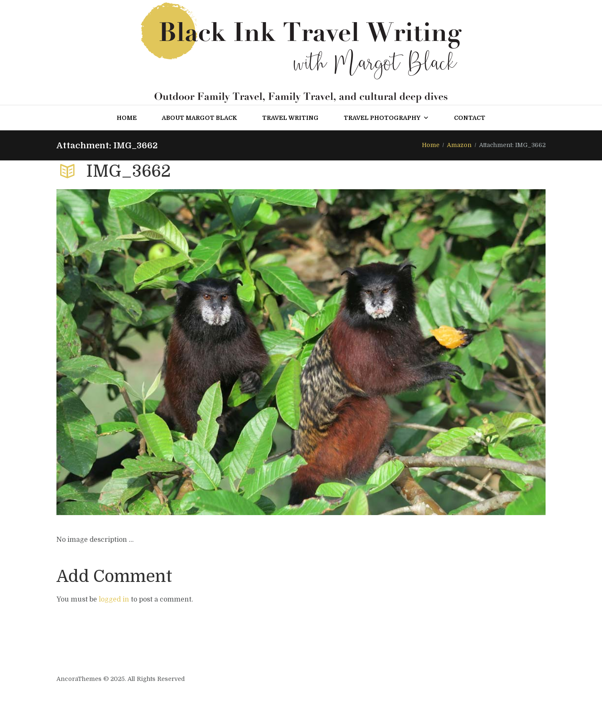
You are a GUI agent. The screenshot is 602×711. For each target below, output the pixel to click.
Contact (469, 117)
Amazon (459, 145)
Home (127, 117)
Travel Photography (386, 117)
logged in (114, 599)
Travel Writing (290, 117)
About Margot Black (199, 117)
